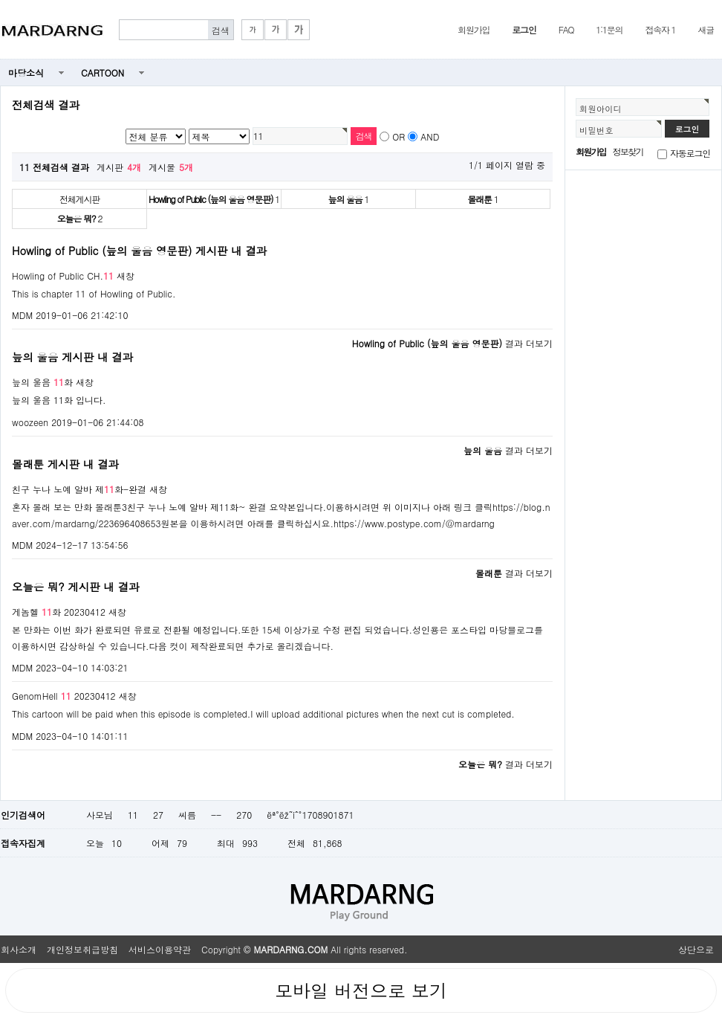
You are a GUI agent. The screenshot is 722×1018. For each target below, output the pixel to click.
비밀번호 (596, 130)
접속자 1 (660, 29)
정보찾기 (628, 151)
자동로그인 (690, 152)
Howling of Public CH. (63, 275)
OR (398, 136)
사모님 (99, 814)
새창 (125, 275)
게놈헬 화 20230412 (58, 611)
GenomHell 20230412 (64, 695)
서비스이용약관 (160, 949)
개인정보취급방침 (82, 949)
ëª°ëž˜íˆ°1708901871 (310, 814)
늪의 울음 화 (42, 382)
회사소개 (18, 949)
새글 (705, 29)
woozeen (30, 422)
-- (216, 814)
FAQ (566, 29)
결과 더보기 (452, 343)
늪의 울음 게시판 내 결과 (72, 356)
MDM (22, 315)
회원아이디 (600, 109)
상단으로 (696, 949)
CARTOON (102, 72)
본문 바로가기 (0, 0)
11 (133, 814)
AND (429, 136)
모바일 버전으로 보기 (361, 990)
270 (244, 814)
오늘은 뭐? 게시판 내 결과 (76, 586)
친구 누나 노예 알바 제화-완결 (79, 489)
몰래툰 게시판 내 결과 (65, 464)
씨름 (187, 814)
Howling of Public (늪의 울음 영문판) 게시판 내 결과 (139, 250)
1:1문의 (609, 29)
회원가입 (474, 29)
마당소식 (26, 72)
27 (158, 814)
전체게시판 (79, 199)
